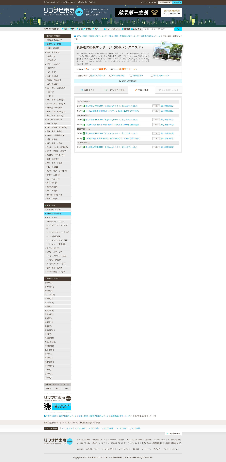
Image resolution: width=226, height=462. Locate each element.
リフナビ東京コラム (112, 29)
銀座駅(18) (49, 322)
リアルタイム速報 (83, 439)
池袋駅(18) (49, 298)
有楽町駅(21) (50, 330)
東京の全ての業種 (52, 210)
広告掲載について (92, 449)
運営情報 (135, 449)
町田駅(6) (48, 358)
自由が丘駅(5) (50, 342)
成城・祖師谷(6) (52, 159)
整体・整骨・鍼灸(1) (54, 268)
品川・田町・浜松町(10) (55, 88)
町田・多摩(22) (51, 167)
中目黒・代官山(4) (53, 80)
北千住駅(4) (49, 350)
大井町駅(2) (49, 346)
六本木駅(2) (49, 314)
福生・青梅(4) (51, 191)
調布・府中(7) (51, 183)
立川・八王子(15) (52, 179)
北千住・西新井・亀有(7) (55, 151)
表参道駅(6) (49, 310)
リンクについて (133, 443)
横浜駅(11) (49, 374)
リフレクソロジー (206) (57, 256)
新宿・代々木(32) (52, 64)
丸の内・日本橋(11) (53, 119)
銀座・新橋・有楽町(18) (55, 112)
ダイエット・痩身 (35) (56, 244)
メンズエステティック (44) (58, 232)
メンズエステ (51, 217)
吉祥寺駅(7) (49, 366)
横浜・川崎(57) (51, 199)
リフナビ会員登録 (108, 449)
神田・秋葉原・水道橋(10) (56, 127)
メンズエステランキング (116, 443)
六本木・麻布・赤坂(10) (55, 104)
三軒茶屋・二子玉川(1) (54, 155)
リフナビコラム (159, 439)
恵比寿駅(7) (49, 287)
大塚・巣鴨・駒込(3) (54, 131)
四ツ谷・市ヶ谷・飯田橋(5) (56, 147)
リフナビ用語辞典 (174, 439)
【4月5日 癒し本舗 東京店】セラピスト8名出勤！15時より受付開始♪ (112, 125)
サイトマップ (146, 449)
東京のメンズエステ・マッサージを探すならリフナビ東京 (114, 458)
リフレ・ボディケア (53, 252)
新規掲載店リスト (99, 439)
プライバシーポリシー (171, 449)
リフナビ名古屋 (107, 428)
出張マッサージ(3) (53, 44)
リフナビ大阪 (67, 428)
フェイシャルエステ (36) (57, 240)
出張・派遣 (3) (53, 48)
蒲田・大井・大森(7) (54, 143)
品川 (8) (50, 92)
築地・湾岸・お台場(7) (54, 116)
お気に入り (136, 29)
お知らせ (80, 449)
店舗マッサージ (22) (55, 221)
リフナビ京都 (93, 428)
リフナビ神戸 (80, 428)
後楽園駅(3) (49, 338)
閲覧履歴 (126, 29)
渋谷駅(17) (49, 283)
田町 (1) (50, 96)
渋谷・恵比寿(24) (52, 52)
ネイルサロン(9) (52, 248)
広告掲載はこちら (159, 443)
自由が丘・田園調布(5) (54, 135)
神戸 (72, 29)
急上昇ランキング (99, 443)
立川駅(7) (48, 370)
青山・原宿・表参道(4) (54, 100)
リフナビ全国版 (51, 428)
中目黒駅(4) (49, 303)
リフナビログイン (123, 449)
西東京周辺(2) (51, 187)
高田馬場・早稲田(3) (54, 108)
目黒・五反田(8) (52, 84)
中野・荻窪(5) (51, 139)
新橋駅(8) (48, 326)
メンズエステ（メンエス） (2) (57, 226)
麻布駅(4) (48, 318)
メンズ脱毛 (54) (53, 236)
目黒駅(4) (48, 306)
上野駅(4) (48, 334)
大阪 (64, 29)
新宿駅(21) (49, 291)
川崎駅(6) (48, 378)
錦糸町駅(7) (49, 362)
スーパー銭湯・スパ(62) (55, 272)
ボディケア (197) (54, 260)
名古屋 (87, 29)
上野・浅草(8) (51, 124)
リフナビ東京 (121, 428)
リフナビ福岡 (135, 428)
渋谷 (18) (51, 56)
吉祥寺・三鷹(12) (52, 175)
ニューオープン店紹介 (116, 439)
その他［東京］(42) (53, 195)
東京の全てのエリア (53, 40)
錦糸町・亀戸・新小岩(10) (56, 171)
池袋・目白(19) (51, 76)
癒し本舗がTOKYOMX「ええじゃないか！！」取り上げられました (112, 106)
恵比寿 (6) (51, 60)
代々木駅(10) (50, 295)
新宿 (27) (51, 68)
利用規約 (157, 449)
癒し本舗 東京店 (167, 106)
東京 (95, 29)
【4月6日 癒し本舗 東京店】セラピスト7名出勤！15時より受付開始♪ (112, 111)
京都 (79, 29)
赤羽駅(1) (48, 354)
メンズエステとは (83, 443)
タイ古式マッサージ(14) (55, 264)
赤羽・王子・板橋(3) (54, 163)
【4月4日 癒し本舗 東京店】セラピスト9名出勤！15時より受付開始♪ (112, 138)
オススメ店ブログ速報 (134, 439)
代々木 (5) (51, 72)
